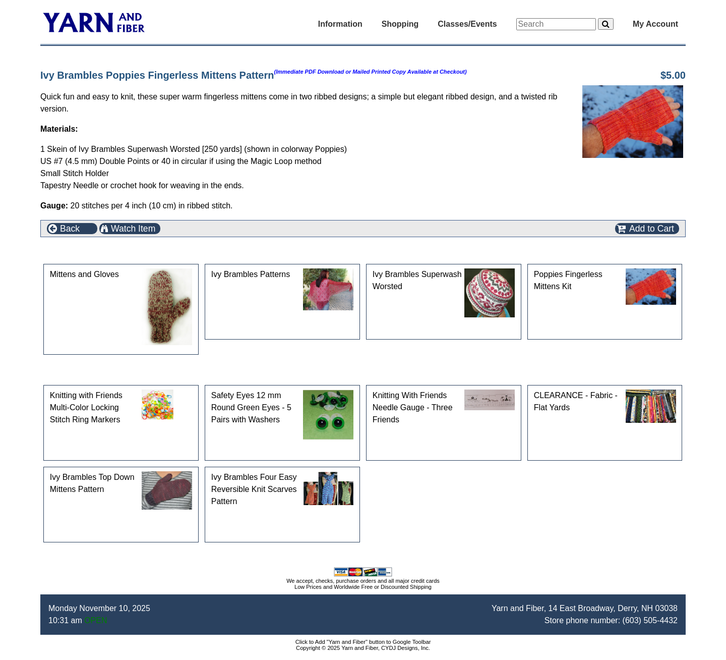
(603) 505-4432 (650, 620)
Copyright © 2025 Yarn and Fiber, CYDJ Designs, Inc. (363, 648)
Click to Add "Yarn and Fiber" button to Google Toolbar (363, 642)
